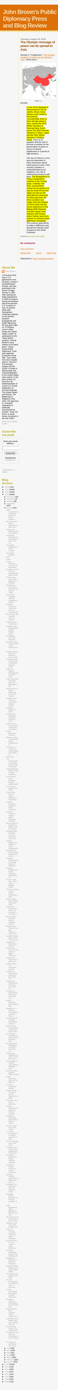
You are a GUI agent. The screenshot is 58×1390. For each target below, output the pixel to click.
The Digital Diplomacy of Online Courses (12, 548)
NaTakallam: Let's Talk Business (10, 637)
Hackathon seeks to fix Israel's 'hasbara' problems (11, 1158)
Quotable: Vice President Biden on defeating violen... (11, 1188)
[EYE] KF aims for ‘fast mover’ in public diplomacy (11, 1244)
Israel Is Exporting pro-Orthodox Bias (12, 1003)
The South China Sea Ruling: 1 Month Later (12, 1219)
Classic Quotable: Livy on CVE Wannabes (11, 564)
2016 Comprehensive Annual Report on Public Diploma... (12, 514)
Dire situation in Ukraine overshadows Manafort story (12, 1064)
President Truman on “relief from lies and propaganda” (12, 608)
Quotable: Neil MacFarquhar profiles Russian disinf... (12, 630)
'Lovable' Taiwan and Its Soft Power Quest (12, 938)
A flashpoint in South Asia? (11, 623)
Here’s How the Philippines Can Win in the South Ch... (11, 1047)
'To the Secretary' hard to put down (12, 1143)
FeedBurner (10, 460)
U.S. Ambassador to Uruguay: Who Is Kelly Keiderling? (12, 762)
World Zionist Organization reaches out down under (12, 1028)
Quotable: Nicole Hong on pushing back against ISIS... (12, 572)
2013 (7, 1369)
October (10, 501)
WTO (8, 557)
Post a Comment (27, 249)
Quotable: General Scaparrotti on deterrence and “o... (12, 1178)
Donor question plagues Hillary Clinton (12, 1072)
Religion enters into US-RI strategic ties (12, 1225)
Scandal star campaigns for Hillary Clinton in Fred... (11, 717)
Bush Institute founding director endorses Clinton (11, 920)
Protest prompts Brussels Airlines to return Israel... (12, 654)
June (9, 1350)
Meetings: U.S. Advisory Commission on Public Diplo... (11, 1012)
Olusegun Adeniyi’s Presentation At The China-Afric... (12, 1303)
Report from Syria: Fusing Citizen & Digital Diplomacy (12, 951)
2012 (7, 1372)
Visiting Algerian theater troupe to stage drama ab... (12, 771)
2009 (7, 1379)
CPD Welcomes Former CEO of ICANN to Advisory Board (12, 663)
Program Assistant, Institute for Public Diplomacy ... (12, 805)
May (9, 1353)
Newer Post (25, 253)
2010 (7, 1377)
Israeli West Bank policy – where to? (12, 959)
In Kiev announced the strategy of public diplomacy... (11, 1293)
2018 (7, 489)
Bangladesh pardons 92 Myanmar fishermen (11, 1261)
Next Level (10, 757)
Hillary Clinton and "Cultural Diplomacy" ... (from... (12, 902)
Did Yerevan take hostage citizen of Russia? (12, 617)
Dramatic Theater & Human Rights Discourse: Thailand (11, 816)
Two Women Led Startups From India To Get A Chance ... (12, 1336)
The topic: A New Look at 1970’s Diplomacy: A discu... (12, 893)
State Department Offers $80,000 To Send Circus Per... (11, 1210)
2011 (7, 1374)
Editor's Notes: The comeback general (11, 966)
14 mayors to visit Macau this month (11, 1344)
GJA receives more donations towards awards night (12, 780)
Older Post (51, 253)
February (10, 1360)
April (9, 1355)
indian (8, 559)
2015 (7, 1364)
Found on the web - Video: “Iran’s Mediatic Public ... (12, 883)
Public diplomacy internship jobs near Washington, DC (12, 682)
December (11, 497)
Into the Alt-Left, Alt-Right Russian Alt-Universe (12, 1021)
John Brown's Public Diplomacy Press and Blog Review (29, 19)
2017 (7, 492)
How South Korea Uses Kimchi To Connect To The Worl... (11, 910)
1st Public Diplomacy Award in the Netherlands (12, 1253)
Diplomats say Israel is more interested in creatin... (12, 853)
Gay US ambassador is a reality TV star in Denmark (12, 1283)
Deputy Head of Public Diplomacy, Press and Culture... (12, 692)
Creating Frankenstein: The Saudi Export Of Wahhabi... (12, 862)
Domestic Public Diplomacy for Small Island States (12, 1268)
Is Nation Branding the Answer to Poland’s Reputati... (12, 1110)
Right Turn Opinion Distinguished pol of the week (12, 673)
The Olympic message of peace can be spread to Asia (37, 57)
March (9, 1357)
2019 (7, 487)
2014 (7, 1367)
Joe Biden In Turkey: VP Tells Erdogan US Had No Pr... (12, 751)
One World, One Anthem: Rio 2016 (12, 1276)
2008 (7, 1382)
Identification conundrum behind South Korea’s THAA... (12, 588)
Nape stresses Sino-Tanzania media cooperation (11, 1312)
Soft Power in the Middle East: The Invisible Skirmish (12, 1321)
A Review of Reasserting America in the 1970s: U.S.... (11, 975)
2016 (7, 494)
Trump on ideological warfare (11, 1086)
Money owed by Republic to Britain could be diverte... (12, 826)
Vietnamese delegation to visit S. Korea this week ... (12, 1056)
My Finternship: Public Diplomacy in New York (12, 524)
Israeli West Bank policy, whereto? (11, 944)
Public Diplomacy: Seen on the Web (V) (11, 1079)
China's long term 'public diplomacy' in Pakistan (12, 580)
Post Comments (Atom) (43, 258)
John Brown (10, 271)
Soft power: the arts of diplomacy (11, 1102)
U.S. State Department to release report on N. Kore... (11, 1135)
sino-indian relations (10, 554)
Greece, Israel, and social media (11, 1127)
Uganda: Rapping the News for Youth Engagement (12, 844)
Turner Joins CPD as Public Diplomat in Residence (11, 796)
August (10, 508)
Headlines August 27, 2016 (11, 709)
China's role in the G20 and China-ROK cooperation (11, 726)
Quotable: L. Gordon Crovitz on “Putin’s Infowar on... (11, 1168)
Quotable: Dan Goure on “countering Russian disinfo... (11, 702)
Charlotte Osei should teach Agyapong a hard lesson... (12, 1150)
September (11, 504)
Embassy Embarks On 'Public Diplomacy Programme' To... (12, 872)
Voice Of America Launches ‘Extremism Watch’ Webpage (11, 1233)
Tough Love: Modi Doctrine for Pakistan (12, 531)
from (40, 101)
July (8, 1348)
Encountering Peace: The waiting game (12, 1328)
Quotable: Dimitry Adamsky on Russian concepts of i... (11, 1198)
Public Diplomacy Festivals (11, 733)
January (10, 1362)
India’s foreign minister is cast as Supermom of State (12, 1094)
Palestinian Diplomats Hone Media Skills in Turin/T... (11, 1119)
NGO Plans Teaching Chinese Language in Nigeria (11, 598)
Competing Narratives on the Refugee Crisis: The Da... (12, 539)
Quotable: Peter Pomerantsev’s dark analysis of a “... (12, 645)
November (11, 499)
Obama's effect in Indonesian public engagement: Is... (12, 741)
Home (38, 253)
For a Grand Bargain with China (11, 788)
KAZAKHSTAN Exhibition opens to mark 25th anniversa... (11, 834)
